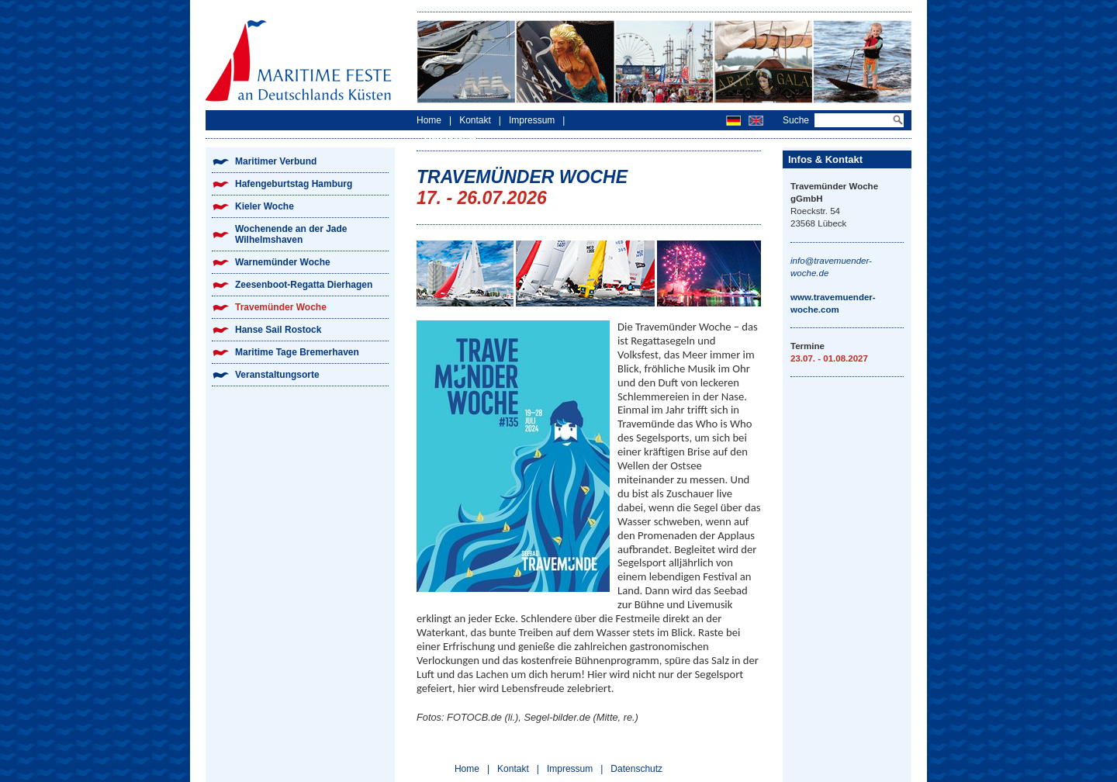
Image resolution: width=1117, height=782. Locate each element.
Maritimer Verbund (275, 161)
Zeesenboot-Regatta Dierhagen (303, 284)
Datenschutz (450, 140)
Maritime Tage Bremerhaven (297, 352)
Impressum (532, 120)
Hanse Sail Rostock (278, 329)
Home (429, 120)
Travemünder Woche (281, 307)
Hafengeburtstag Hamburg (293, 183)
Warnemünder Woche (282, 262)
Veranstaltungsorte (277, 374)
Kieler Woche (264, 206)
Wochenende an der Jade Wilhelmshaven (291, 234)
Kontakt (475, 120)
